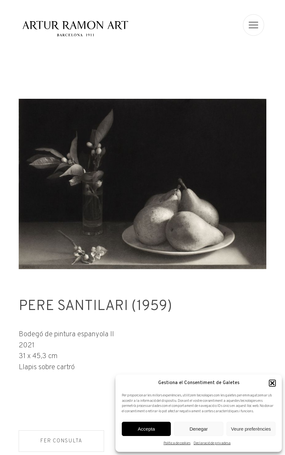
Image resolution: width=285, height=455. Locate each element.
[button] (272, 383)
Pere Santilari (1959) (94, 307)
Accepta (146, 429)
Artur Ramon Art (75, 28)
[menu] (253, 25)
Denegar (198, 429)
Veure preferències (251, 429)
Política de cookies (177, 443)
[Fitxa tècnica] (142, 350)
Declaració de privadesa (212, 443)
